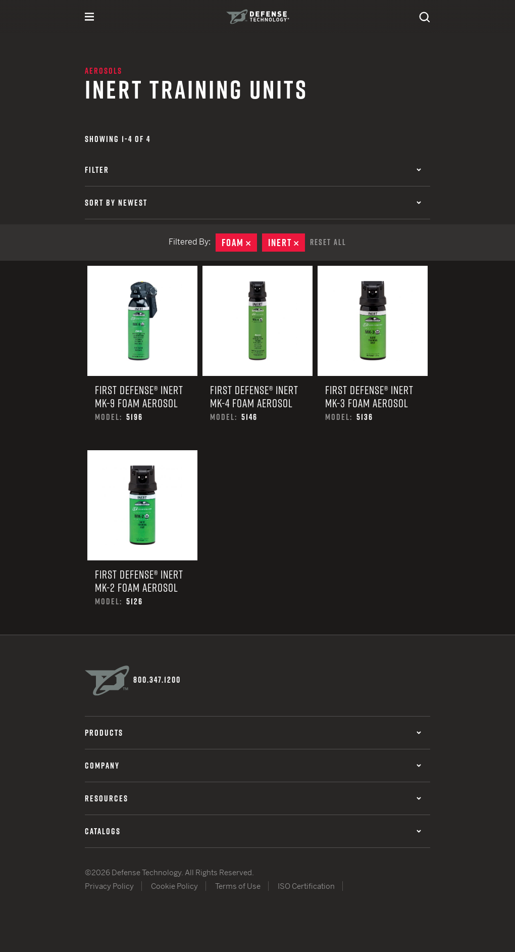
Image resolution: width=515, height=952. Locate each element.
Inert (286, 242)
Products (253, 733)
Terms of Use (238, 886)
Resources (253, 798)
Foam (239, 242)
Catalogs (253, 831)
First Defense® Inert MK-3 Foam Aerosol (372, 358)
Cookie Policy (174, 886)
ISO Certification (306, 886)
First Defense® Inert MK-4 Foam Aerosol (257, 358)
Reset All (328, 242)
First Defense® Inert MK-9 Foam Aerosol (142, 358)
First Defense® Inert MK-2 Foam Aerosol (142, 542)
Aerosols (103, 71)
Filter (253, 170)
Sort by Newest (253, 203)
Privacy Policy (109, 886)
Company (253, 765)
